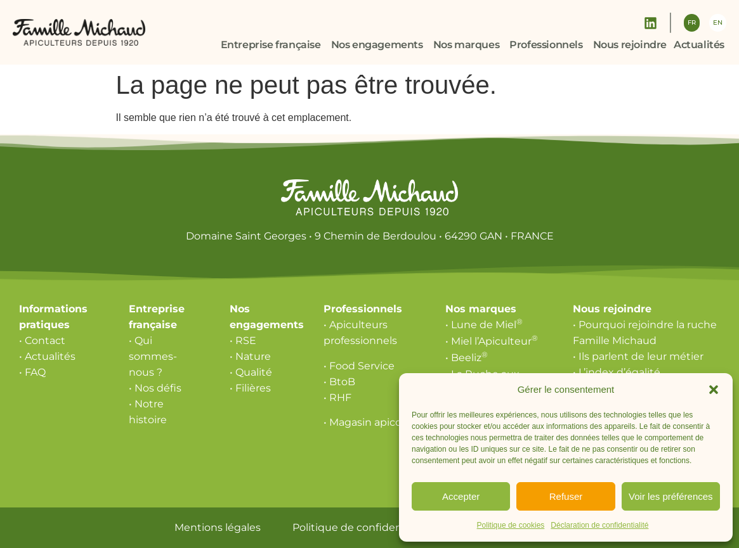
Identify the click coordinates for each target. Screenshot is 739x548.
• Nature (250, 356)
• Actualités (47, 356)
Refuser (566, 496)
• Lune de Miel (484, 325)
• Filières (250, 388)
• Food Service (359, 366)
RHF (340, 398)
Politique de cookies (511, 525)
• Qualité (251, 372)
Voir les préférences (671, 496)
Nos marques (480, 309)
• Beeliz (466, 358)
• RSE (243, 341)
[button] (713, 389)
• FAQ (32, 372)
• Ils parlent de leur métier (638, 356)
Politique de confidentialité (361, 527)
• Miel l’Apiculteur (491, 341)
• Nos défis (155, 388)
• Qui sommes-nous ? (153, 356)
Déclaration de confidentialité (599, 525)
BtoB (342, 382)
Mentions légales (217, 527)
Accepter (461, 496)
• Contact (42, 341)
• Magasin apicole (367, 422)
